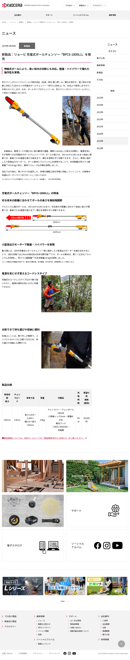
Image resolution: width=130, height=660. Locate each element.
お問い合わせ (75, 628)
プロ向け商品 (11, 616)
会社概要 (106, 624)
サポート (73, 616)
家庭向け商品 (11, 621)
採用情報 (105, 640)
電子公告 (106, 635)
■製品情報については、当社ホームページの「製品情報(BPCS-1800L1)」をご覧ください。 (45, 437)
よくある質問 (75, 621)
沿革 (104, 628)
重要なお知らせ (44, 624)
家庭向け (82, 5)
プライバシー (38, 654)
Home (4, 22)
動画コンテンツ (44, 644)
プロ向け (68, 5)
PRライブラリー (44, 628)
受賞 (40, 635)
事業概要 (106, 631)
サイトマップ (54, 654)
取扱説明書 (74, 624)
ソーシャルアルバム (47, 640)
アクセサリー (98, 5)
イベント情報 (43, 631)
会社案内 (105, 616)
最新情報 (41, 616)
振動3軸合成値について (79, 631)
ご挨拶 (105, 621)
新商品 (21, 22)
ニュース (12, 22)
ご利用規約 (22, 654)
